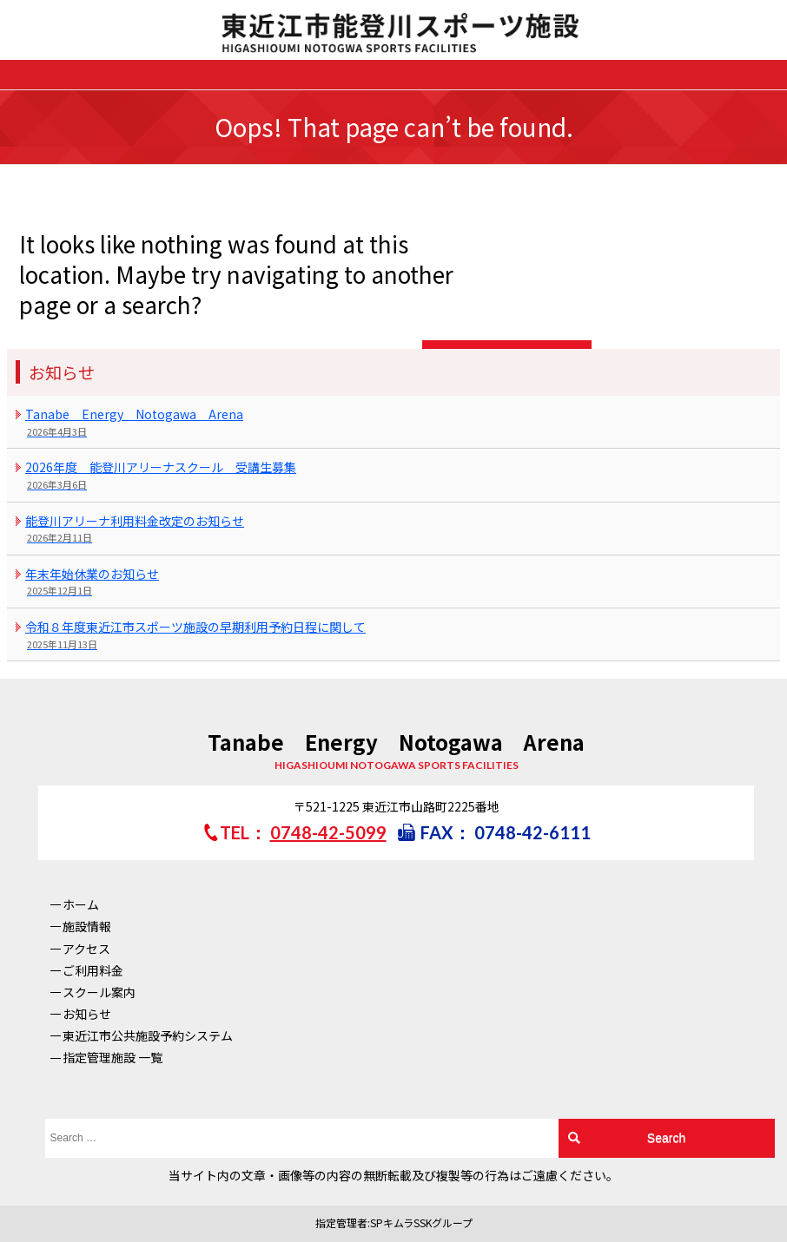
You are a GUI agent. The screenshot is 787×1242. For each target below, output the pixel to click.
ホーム (81, 904)
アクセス (86, 948)
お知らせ (87, 1013)
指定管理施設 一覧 (112, 1057)
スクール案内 (99, 992)
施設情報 (87, 926)
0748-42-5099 (328, 832)
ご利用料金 (93, 970)
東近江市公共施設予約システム (148, 1035)
